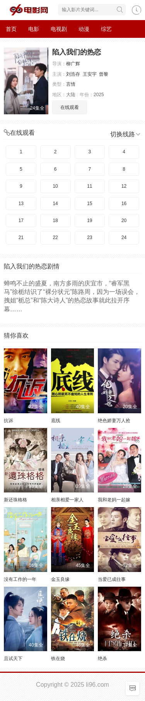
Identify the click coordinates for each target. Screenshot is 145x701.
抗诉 (8, 420)
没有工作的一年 (20, 579)
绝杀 (102, 658)
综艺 (106, 29)
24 (123, 237)
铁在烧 (58, 658)
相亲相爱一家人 (67, 499)
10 (55, 186)
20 (123, 220)
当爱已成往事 (112, 579)
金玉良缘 (60, 579)
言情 (70, 84)
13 (21, 203)
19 (89, 220)
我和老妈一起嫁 (114, 499)
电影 (33, 29)
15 (89, 203)
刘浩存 (73, 74)
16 (123, 203)
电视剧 (59, 29)
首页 (11, 29)
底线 (55, 420)
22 (55, 237)
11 (89, 186)
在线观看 (69, 107)
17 (21, 220)
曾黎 (103, 74)
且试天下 (13, 658)
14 (55, 203)
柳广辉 (73, 63)
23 (89, 237)
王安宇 (90, 74)
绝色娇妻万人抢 (114, 420)
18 (55, 220)
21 (21, 237)
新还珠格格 (15, 499)
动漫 (83, 29)
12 (123, 186)
